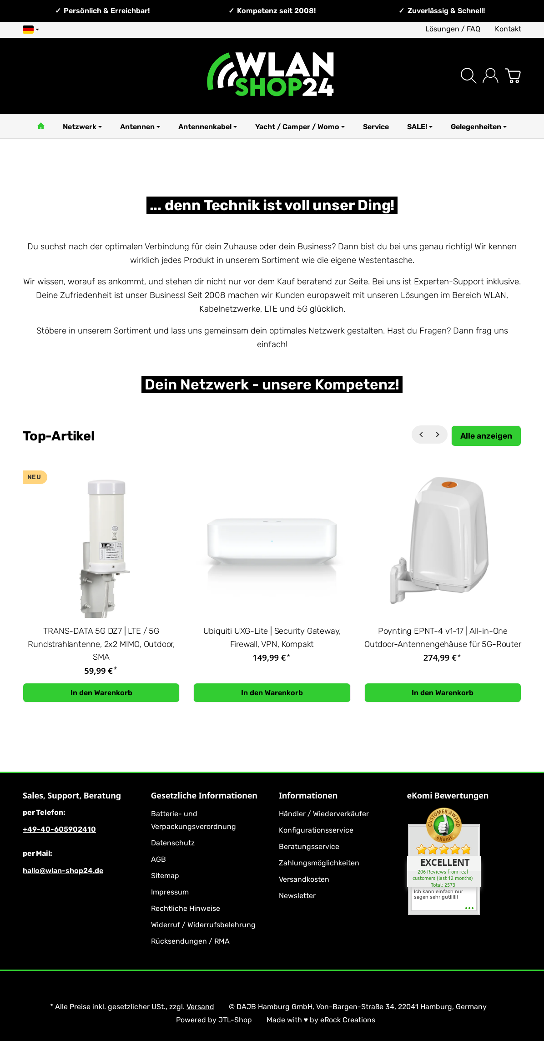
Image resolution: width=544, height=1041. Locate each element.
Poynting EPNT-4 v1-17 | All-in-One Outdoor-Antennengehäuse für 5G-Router (442, 637)
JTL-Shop (235, 1020)
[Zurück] (421, 434)
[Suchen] (468, 75)
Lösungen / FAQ (452, 29)
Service (376, 126)
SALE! (420, 126)
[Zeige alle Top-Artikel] (486, 435)
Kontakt (508, 29)
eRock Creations (347, 1020)
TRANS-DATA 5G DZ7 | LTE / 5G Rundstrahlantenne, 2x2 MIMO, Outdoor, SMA (101, 644)
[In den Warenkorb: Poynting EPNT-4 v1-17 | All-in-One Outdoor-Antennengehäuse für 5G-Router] (442, 693)
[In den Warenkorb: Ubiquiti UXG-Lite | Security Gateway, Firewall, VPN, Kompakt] (271, 693)
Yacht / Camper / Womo (300, 126)
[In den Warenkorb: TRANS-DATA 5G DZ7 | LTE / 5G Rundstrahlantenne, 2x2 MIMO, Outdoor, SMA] (101, 693)
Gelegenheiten (479, 126)
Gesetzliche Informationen (204, 795)
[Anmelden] (490, 75)
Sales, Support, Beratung (72, 795)
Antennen (140, 126)
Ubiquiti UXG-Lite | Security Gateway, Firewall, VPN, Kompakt (272, 637)
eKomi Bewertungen (448, 795)
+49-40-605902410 (59, 829)
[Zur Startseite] (272, 75)
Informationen (308, 795)
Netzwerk (82, 126)
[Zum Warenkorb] (512, 75)
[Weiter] (438, 434)
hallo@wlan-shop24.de (63, 870)
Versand (200, 1006)
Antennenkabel (207, 126)
